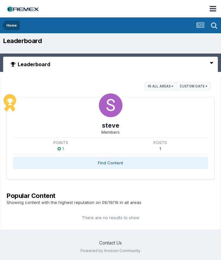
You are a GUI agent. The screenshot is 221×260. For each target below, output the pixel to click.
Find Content (110, 162)
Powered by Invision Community (110, 250)
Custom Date (193, 86)
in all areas (160, 86)
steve (110, 125)
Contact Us (110, 242)
